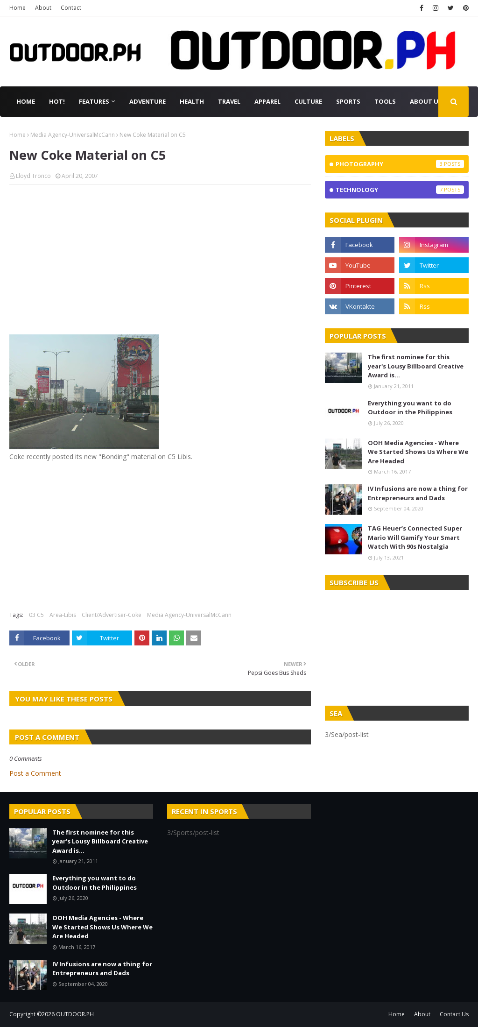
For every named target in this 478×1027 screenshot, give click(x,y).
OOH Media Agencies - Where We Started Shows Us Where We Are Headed (418, 452)
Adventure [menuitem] (147, 101)
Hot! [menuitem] (57, 101)
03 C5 (36, 615)
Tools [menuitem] (385, 101)
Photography (400, 164)
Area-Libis (62, 615)
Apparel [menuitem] (267, 101)
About (43, 8)
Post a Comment (35, 773)
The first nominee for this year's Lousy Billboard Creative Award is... (416, 366)
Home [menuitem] (25, 101)
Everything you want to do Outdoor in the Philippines (410, 408)
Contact (71, 8)
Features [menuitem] (94, 101)
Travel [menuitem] (229, 101)
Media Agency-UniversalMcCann (72, 135)
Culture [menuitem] (308, 101)
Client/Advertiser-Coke (111, 615)
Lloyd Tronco (33, 176)
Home (17, 8)
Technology (400, 189)
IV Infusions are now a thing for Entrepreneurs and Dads (418, 493)
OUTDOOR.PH (75, 1014)
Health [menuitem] (192, 101)
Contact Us (454, 1014)
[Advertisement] (160, 259)
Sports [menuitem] (348, 101)
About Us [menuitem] (426, 101)
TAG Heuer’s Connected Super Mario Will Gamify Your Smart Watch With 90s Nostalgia (415, 537)
